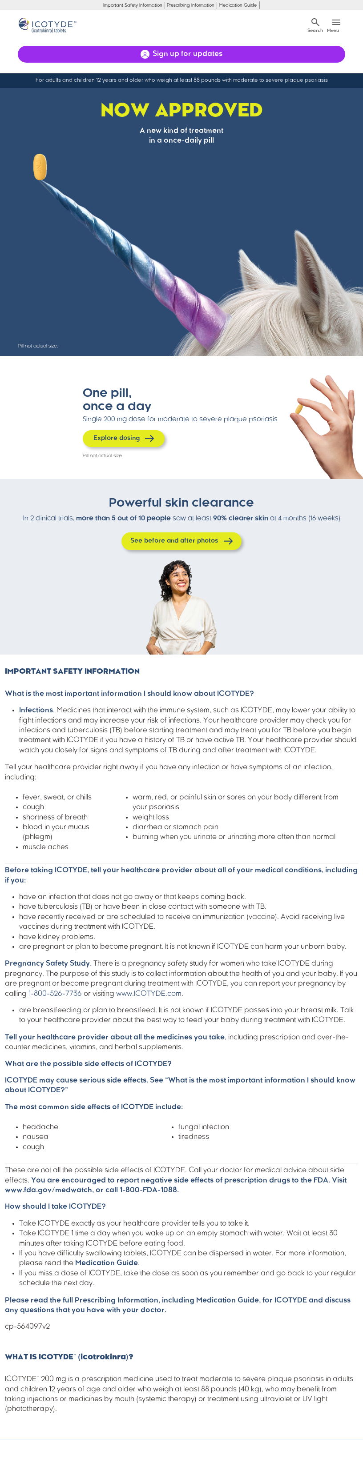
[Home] (50, 25)
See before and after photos (174, 541)
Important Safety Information (132, 5)
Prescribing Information (190, 5)
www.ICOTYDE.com (149, 994)
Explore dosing (116, 438)
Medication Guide (238, 5)
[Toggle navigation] (336, 25)
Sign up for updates (187, 54)
